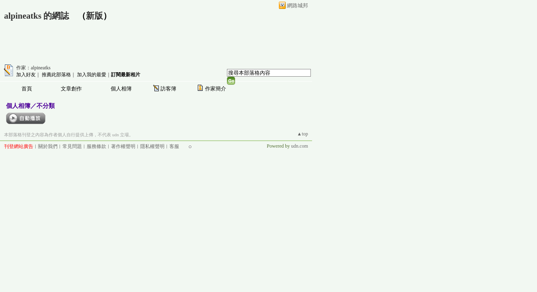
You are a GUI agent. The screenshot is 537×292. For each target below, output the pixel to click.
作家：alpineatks (33, 68)
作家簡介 (215, 89)
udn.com (299, 146)
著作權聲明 (123, 146)
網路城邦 (297, 5)
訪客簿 (168, 89)
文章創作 (71, 89)
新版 (94, 16)
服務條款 (96, 146)
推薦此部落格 (56, 74)
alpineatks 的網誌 (36, 16)
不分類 (45, 105)
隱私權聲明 (152, 146)
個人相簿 (121, 89)
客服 (174, 146)
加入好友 (26, 74)
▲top (302, 134)
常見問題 (72, 146)
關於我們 (48, 146)
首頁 (26, 89)
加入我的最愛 (91, 74)
